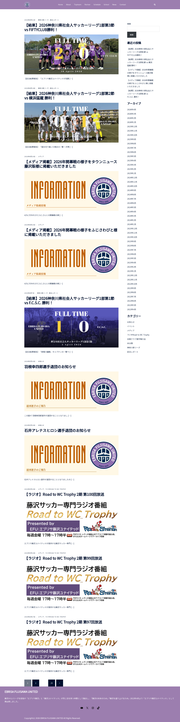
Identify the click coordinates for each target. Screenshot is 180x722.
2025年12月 (132, 126)
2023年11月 (132, 232)
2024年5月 (131, 207)
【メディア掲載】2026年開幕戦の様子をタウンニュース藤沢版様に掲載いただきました (70, 164)
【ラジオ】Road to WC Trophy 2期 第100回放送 (64, 494)
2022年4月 (131, 309)
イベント (131, 326)
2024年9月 (131, 190)
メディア (41, 156)
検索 (129, 23)
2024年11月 (132, 181)
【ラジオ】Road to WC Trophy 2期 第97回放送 (63, 622)
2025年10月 (132, 135)
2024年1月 (131, 224)
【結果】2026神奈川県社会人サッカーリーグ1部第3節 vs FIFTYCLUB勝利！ (69, 27)
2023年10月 (132, 237)
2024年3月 (131, 215)
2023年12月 (132, 228)
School (106, 4)
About (68, 4)
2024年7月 (131, 198)
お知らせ (41, 361)
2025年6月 (131, 152)
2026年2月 (131, 118)
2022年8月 (131, 292)
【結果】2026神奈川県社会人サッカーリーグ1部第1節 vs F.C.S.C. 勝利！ (69, 300)
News (114, 4)
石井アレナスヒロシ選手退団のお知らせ (57, 430)
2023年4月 (131, 262)
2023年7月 (131, 249)
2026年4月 (131, 109)
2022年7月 (131, 296)
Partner (87, 4)
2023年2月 (131, 266)
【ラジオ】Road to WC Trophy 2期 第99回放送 (63, 558)
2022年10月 (132, 283)
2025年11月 (132, 130)
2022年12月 (132, 275)
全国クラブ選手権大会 (136, 339)
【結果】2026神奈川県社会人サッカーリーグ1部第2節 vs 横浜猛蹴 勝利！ (69, 95)
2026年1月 (131, 122)
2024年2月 (131, 220)
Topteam (77, 4)
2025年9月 (131, 139)
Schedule (97, 4)
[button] (155, 5)
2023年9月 (131, 241)
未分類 (130, 343)
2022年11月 (132, 279)
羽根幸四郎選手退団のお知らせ (50, 366)
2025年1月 (131, 173)
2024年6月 (131, 203)
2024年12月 (132, 177)
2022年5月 (131, 305)
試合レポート (54, 20)
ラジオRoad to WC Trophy (55, 489)
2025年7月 (131, 147)
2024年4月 (131, 211)
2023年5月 (131, 258)
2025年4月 (131, 160)
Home (60, 4)
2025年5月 (131, 156)
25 (52, 683)
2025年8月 (131, 143)
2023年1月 (131, 271)
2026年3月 (131, 113)
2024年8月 (131, 194)
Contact (123, 4)
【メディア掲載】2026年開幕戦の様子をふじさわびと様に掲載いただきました (70, 232)
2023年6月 (131, 254)
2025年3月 (131, 164)
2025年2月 (131, 169)
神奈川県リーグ (43, 20)
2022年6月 (131, 300)
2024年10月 (132, 186)
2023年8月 (131, 245)
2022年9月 (131, 288)
